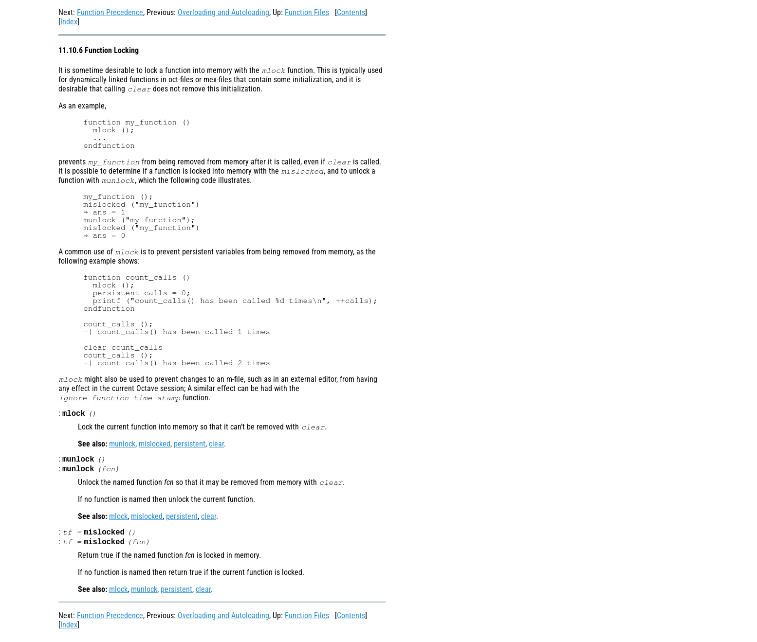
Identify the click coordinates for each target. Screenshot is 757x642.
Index (68, 21)
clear (216, 444)
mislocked (154, 444)
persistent (189, 444)
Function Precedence (110, 12)
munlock (122, 444)
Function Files (307, 12)
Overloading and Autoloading (223, 12)
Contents (351, 12)
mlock (118, 519)
